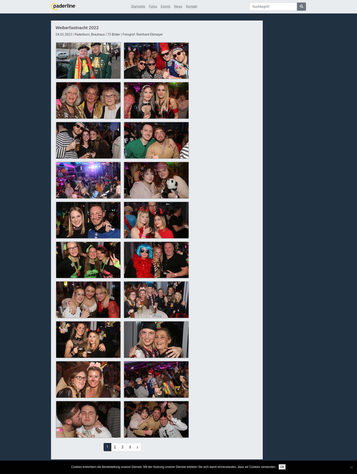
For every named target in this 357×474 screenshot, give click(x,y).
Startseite (138, 6)
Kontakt (191, 6)
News (178, 6)
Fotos (153, 6)
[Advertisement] (226, 103)
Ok (282, 467)
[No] (351, 467)
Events (166, 6)
